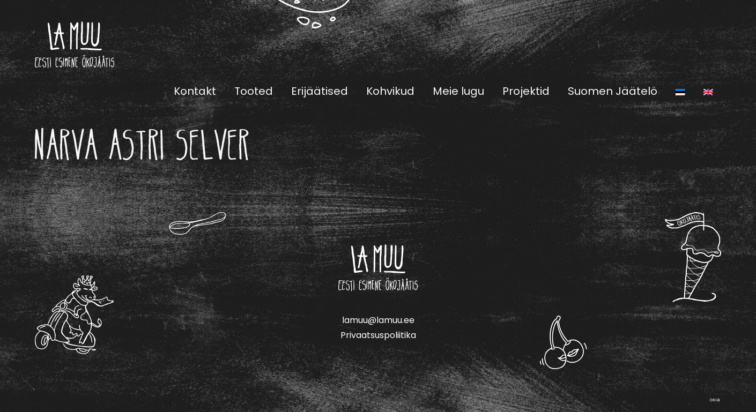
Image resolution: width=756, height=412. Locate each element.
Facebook (689, 44)
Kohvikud (390, 91)
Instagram (714, 44)
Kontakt (195, 91)
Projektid (526, 91)
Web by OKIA (714, 400)
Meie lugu (458, 91)
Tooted (253, 91)
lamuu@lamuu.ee (378, 320)
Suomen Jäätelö (612, 91)
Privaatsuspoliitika (378, 335)
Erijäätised (319, 91)
